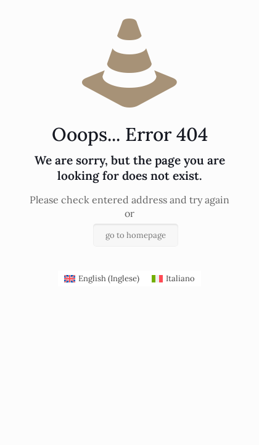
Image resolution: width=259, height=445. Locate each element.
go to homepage (135, 235)
